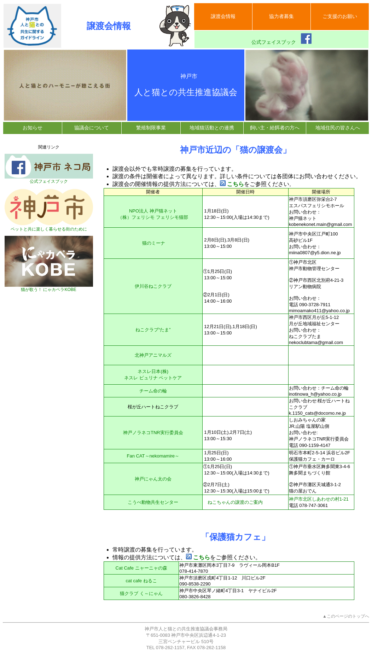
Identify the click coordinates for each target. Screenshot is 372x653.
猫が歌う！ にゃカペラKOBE (49, 287)
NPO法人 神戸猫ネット (153, 211)
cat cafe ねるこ (141, 580)
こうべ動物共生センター (153, 502)
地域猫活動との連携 (212, 127)
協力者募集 (281, 16)
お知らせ (32, 127)
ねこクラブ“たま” (153, 329)
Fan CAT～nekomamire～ (153, 456)
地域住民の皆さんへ (337, 127)
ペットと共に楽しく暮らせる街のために (49, 227)
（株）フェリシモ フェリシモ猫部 (153, 217)
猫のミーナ (153, 243)
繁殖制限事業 (151, 127)
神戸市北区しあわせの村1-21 (319, 499)
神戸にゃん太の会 (153, 479)
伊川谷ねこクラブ (153, 286)
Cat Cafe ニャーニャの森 (141, 568)
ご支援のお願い (339, 16)
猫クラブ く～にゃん (141, 593)
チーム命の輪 (153, 390)
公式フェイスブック (281, 39)
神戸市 (186, 76)
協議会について (91, 127)
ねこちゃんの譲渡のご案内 (235, 502)
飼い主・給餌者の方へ (275, 127)
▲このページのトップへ (345, 616)
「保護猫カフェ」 (235, 537)
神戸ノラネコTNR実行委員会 (153, 432)
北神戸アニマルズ (153, 355)
